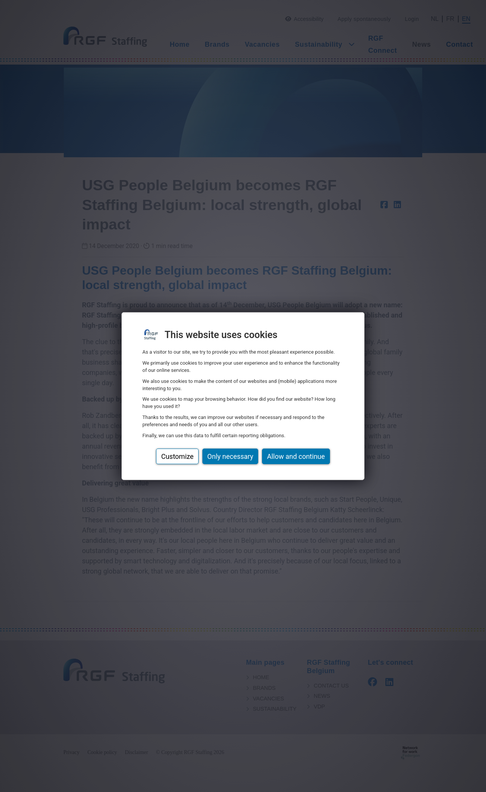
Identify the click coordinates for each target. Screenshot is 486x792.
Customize (177, 456)
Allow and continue (296, 456)
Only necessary (230, 456)
